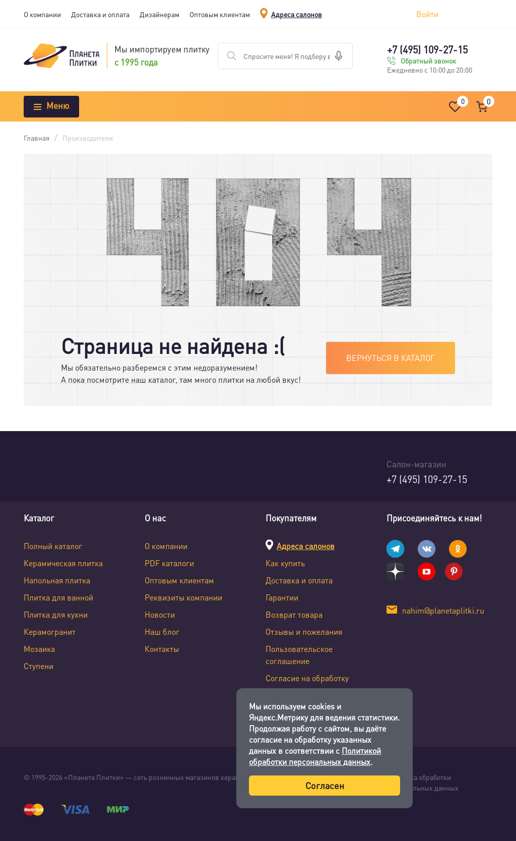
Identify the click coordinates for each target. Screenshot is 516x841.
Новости (160, 614)
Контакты (162, 648)
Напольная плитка (57, 580)
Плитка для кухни (56, 614)
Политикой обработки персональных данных (315, 756)
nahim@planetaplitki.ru (443, 610)
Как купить (285, 563)
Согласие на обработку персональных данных (307, 684)
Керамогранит (50, 631)
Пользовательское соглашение (299, 654)
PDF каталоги (169, 563)
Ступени (38, 665)
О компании (42, 14)
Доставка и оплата (100, 14)
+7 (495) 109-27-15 (427, 49)
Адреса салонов (296, 14)
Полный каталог (53, 545)
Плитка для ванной (58, 597)
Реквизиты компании (183, 597)
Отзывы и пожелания (304, 631)
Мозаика (39, 648)
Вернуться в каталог (390, 357)
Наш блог (162, 631)
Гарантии (282, 597)
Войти (427, 14)
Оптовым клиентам (219, 14)
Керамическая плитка (63, 563)
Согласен (324, 785)
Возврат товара (294, 614)
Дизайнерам (159, 14)
